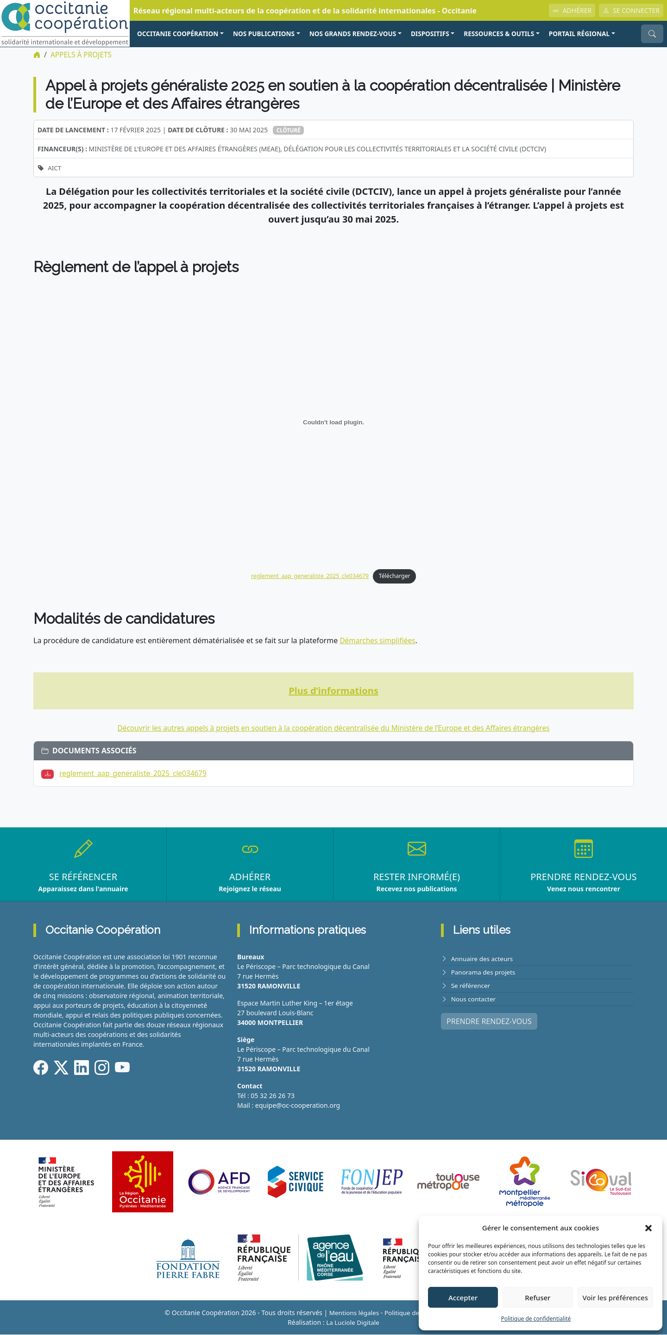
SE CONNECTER (631, 10)
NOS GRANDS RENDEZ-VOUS (352, 33)
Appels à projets (82, 55)
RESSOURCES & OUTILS (499, 33)
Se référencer (471, 985)
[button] (648, 1227)
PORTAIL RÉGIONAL (579, 33)
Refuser (537, 1297)
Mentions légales (352, 1313)
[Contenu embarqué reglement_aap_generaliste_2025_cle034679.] (333, 422)
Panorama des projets (484, 972)
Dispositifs (430, 33)
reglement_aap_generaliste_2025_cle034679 (309, 576)
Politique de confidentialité (536, 1319)
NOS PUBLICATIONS (264, 33)
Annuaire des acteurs (483, 959)
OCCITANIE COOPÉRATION (177, 33)
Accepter (463, 1297)
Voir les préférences (615, 1297)
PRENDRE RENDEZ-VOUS (489, 1022)
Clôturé (289, 130)
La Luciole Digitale (352, 1322)
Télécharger (397, 576)
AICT (55, 167)
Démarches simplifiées (379, 641)
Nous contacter (474, 999)
